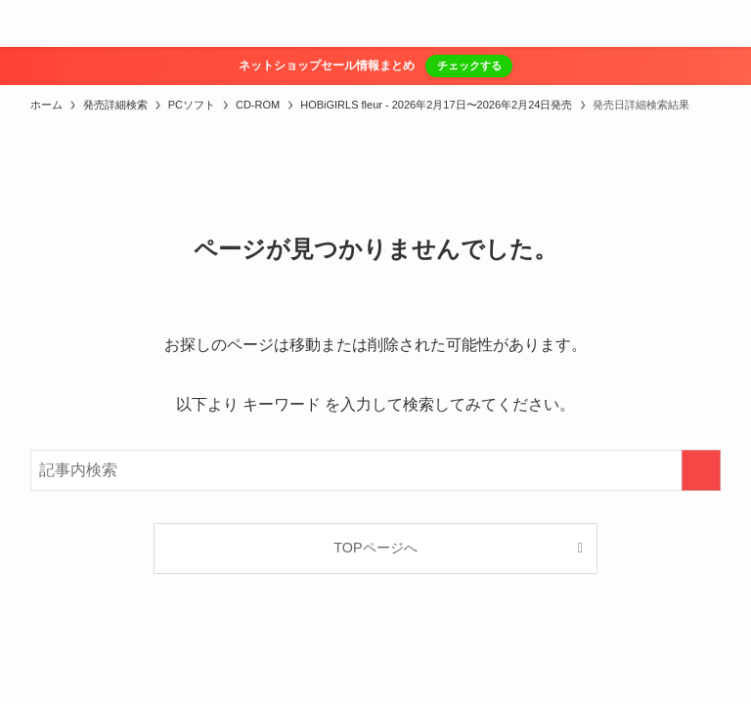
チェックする (469, 65)
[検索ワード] (376, 470)
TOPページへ (375, 547)
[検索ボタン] (727, 23)
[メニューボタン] (23, 23)
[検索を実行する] (701, 470)
